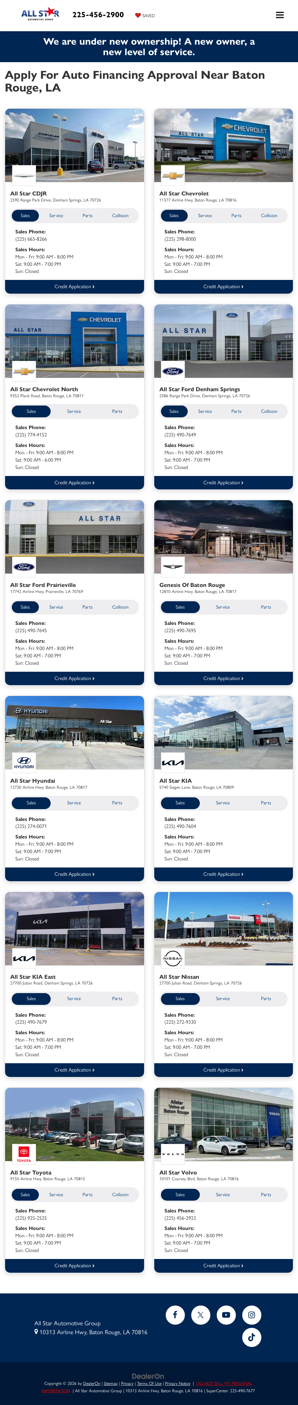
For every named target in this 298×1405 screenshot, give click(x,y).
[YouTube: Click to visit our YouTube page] (226, 1312)
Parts (88, 215)
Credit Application (75, 286)
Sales (25, 215)
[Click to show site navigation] (279, 15)
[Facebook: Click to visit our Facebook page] (175, 1312)
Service (56, 215)
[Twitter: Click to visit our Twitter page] (200, 1312)
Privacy (127, 1380)
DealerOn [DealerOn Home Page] (91, 1380)
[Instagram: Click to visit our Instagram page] (251, 1312)
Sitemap (111, 1380)
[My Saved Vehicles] (145, 15)
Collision (120, 215)
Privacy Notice (177, 1380)
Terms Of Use (149, 1380)
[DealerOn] (148, 1373)
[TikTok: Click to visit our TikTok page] (251, 1334)
